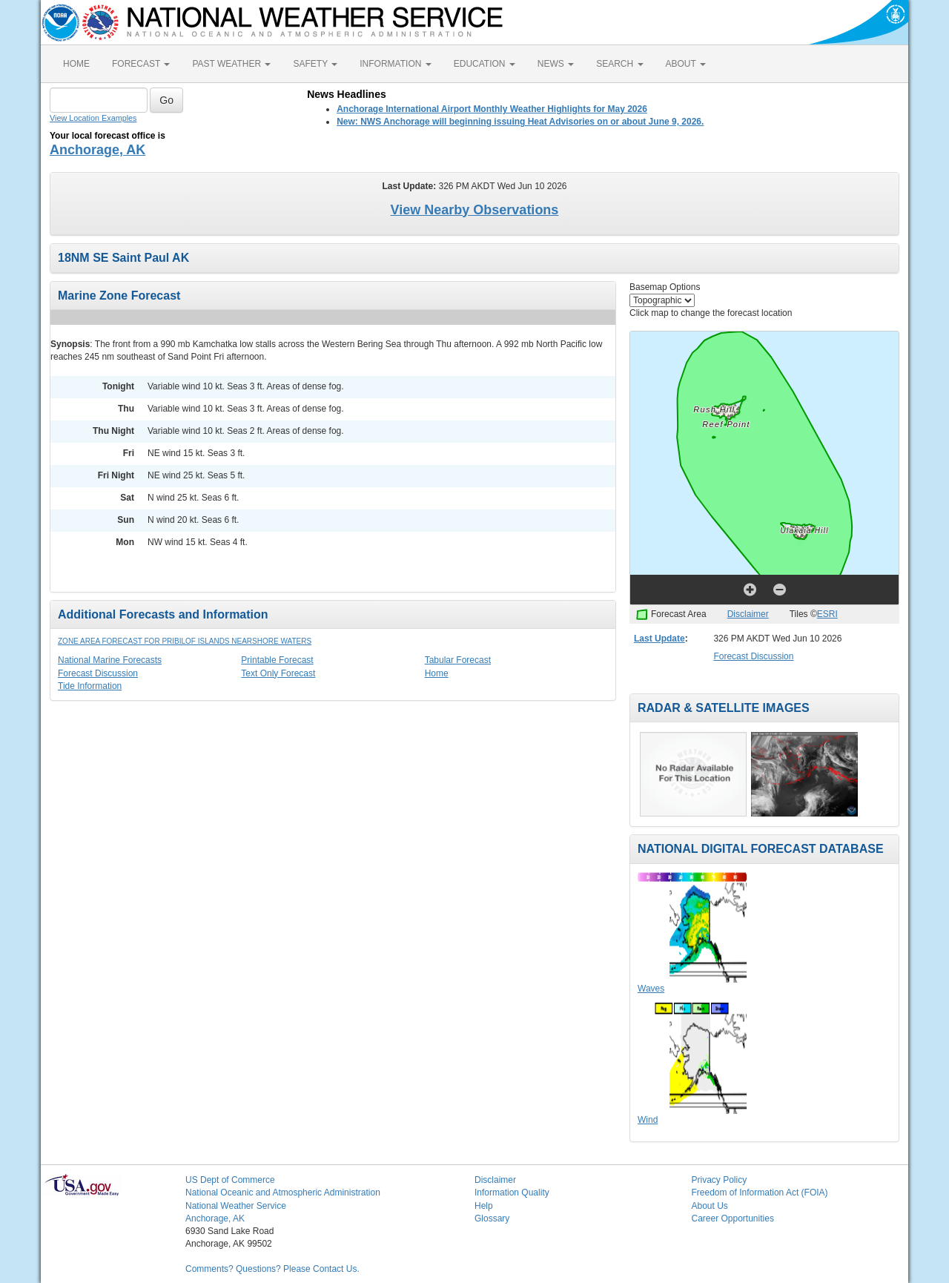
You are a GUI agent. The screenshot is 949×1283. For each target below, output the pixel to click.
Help (483, 1206)
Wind (648, 1120)
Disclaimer (748, 614)
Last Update (659, 638)
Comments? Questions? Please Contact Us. (272, 1269)
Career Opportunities (733, 1218)
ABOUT (686, 64)
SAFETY (315, 64)
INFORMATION (395, 64)
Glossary (491, 1218)
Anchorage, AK (97, 149)
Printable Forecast (277, 660)
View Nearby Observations (475, 209)
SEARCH (619, 64)
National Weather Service (235, 1206)
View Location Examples (93, 117)
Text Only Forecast (278, 673)
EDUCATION (484, 64)
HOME (76, 64)
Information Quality (511, 1192)
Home (437, 673)
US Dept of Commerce (230, 1180)
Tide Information (90, 686)
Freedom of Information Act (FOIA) (760, 1192)
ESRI (827, 614)
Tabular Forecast (458, 660)
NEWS (556, 64)
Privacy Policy (719, 1180)
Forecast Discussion (98, 673)
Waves (651, 988)
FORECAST (141, 64)
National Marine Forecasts (110, 660)
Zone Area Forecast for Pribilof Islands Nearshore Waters (184, 641)
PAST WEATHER (231, 64)
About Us (710, 1206)
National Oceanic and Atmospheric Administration (282, 1192)
